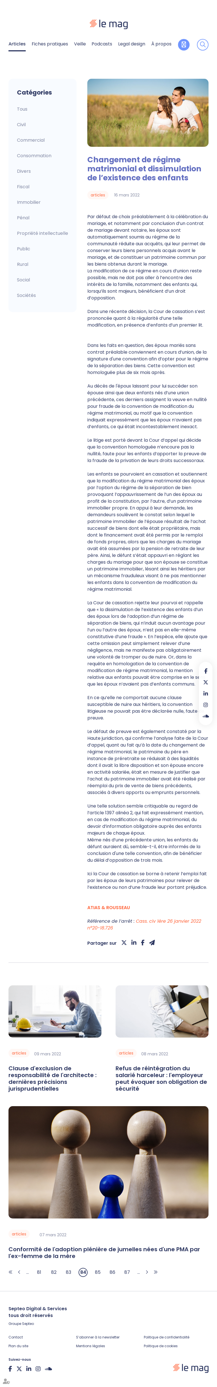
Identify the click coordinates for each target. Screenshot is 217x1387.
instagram (205, 704)
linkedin (205, 693)
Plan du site (18, 1346)
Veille (80, 44)
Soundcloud (205, 716)
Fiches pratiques (50, 44)
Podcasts (102, 44)
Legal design (131, 44)
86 (112, 1272)
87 (127, 1272)
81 (39, 1272)
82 (54, 1272)
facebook (205, 670)
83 (68, 1272)
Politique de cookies (161, 1346)
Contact (15, 1337)
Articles (17, 44)
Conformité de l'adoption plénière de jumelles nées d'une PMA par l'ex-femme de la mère (104, 1252)
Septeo (28, 1323)
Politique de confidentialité (166, 1337)
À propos (161, 44)
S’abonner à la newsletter (98, 1337)
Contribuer (184, 45)
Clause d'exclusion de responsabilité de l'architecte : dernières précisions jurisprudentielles (52, 1078)
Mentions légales (90, 1346)
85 (98, 1272)
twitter (205, 682)
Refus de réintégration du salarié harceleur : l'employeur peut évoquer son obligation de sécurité (161, 1078)
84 (83, 1272)
